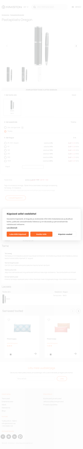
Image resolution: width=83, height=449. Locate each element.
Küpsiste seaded (65, 234)
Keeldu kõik (41, 234)
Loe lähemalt (12, 227)
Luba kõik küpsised (17, 234)
